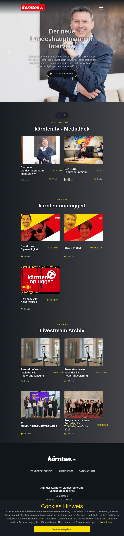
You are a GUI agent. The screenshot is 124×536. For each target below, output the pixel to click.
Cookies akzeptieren (62, 529)
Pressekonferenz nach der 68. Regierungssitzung (76, 372)
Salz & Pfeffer (72, 247)
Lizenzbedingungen (41, 471)
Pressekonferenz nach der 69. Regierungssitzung (32, 372)
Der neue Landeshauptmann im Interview (32, 170)
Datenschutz (87, 471)
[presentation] (60, 115)
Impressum (66, 471)
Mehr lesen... (107, 522)
